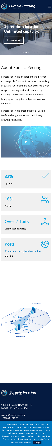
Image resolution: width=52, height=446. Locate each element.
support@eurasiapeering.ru (13, 415)
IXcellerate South (33, 251)
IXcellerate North (14, 251)
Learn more (14, 40)
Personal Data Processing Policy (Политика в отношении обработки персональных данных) (26, 439)
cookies (22, 424)
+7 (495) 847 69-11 (9, 418)
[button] (49, 6)
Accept (37, 442)
